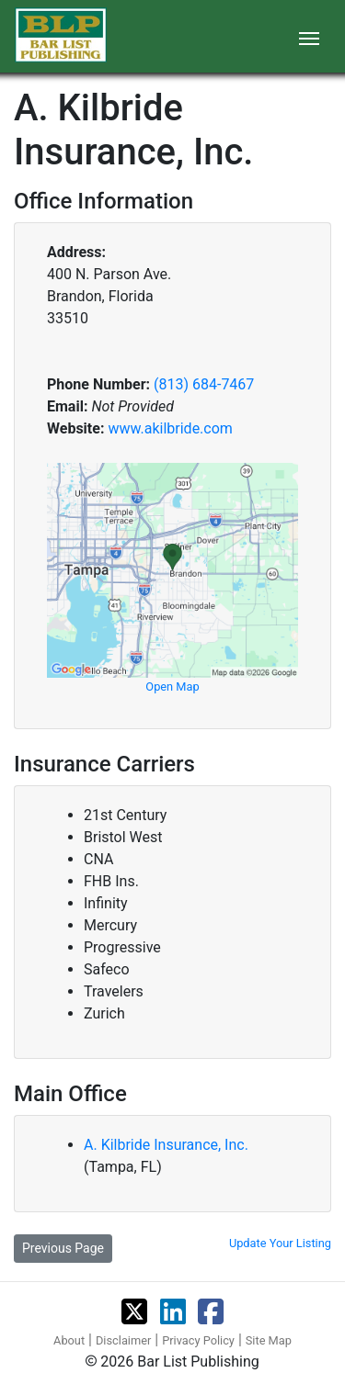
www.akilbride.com (170, 428)
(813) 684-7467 (204, 384)
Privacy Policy (198, 1340)
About (69, 1340)
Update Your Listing (280, 1243)
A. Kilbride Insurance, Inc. (166, 1145)
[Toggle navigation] (309, 37)
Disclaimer (123, 1340)
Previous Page (63, 1248)
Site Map (269, 1340)
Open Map (172, 686)
